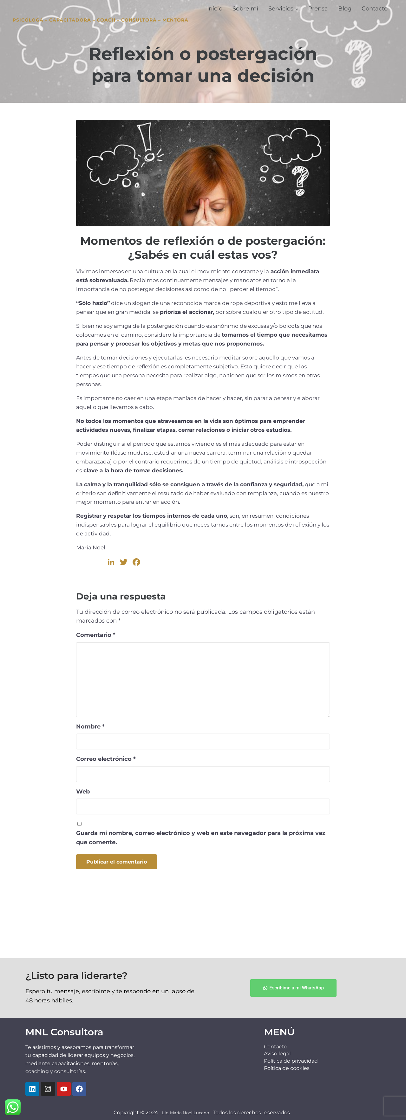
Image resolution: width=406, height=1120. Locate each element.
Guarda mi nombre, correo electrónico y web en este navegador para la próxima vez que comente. (200, 887)
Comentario (95, 684)
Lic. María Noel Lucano (185, 1113)
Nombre (90, 776)
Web (83, 841)
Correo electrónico (106, 808)
